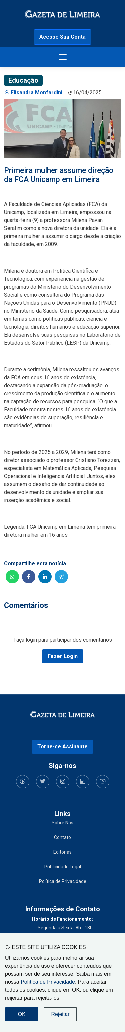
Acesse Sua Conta (62, 37)
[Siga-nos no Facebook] (22, 781)
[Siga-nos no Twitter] (42, 781)
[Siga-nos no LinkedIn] (82, 781)
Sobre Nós (62, 822)
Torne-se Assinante (62, 746)
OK (21, 1014)
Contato (62, 837)
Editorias (62, 852)
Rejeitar (60, 1014)
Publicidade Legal (62, 866)
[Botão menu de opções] (63, 57)
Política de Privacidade (48, 982)
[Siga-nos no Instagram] (62, 781)
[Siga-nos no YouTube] (102, 781)
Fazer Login (63, 656)
